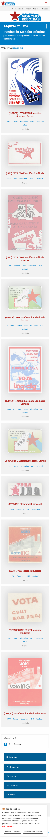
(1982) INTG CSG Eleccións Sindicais (25, 173)
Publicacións (13, 767)
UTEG (25, 125)
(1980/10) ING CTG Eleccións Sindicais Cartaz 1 (25, 319)
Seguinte (17, 744)
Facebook (19, 9)
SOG (25, 642)
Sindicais (40, 122)
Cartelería (11, 776)
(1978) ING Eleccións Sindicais (25, 570)
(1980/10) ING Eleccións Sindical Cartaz (25, 460)
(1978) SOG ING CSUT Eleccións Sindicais (25, 631)
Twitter (28, 9)
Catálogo (12, 757)
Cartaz (15, 122)
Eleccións (24, 122)
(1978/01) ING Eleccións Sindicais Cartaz (25, 713)
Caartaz (17, 266)
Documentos (12, 785)
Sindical (40, 466)
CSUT (16, 638)
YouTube (36, 9)
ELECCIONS (16, 48)
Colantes (11, 794)
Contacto (45, 9)
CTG (26, 326)
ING (41, 326)
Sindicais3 (36, 509)
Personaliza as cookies (33, 832)
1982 (8, 122)
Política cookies (8, 826)
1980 (12, 326)
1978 (12, 509)
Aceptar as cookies (12, 832)
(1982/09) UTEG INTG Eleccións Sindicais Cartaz (25, 114)
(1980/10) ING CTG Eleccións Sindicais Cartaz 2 (25, 402)
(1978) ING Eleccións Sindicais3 (25, 504)
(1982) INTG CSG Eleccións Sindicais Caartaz (25, 259)
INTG (32, 122)
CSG (15, 179)
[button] (46, 3)
